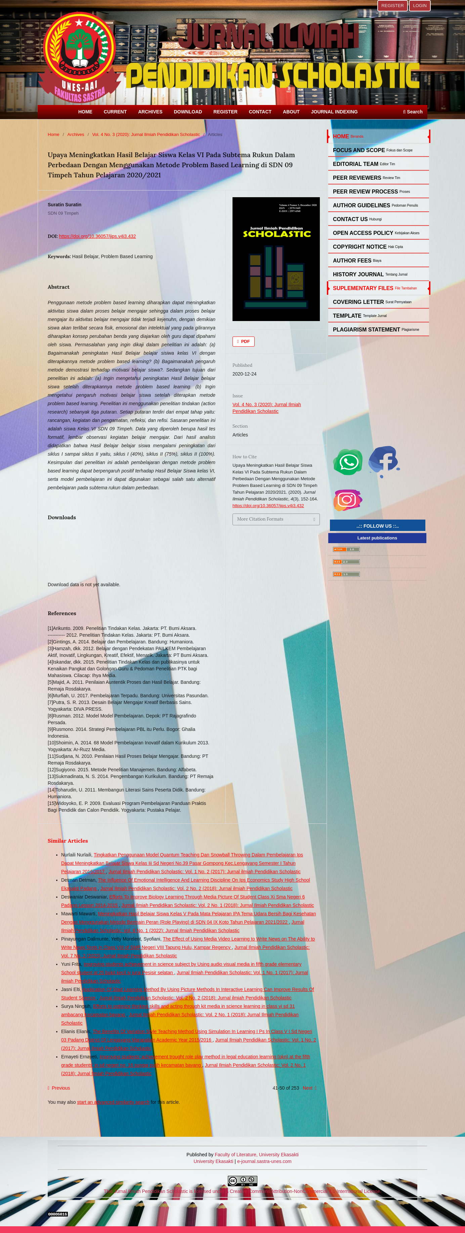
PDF (245, 341)
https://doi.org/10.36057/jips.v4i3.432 (97, 236)
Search (413, 111)
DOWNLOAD (188, 111)
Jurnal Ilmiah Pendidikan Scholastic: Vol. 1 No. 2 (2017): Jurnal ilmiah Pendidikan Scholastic (205, 871)
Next (307, 1088)
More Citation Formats (260, 519)
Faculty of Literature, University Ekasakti (257, 1154)
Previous (61, 1088)
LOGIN (420, 5)
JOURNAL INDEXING (334, 111)
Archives (76, 134)
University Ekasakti (213, 1161)
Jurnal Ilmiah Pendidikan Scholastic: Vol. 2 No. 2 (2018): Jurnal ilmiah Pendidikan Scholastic (196, 888)
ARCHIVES (150, 111)
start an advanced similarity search (113, 1102)
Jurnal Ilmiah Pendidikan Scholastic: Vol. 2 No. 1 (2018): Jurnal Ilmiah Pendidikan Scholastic (218, 905)
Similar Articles (68, 840)
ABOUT (291, 111)
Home (53, 134)
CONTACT (260, 111)
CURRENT (115, 111)
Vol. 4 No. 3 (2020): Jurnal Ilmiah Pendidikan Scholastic (146, 134)
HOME (85, 111)
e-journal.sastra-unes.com (264, 1161)
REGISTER (225, 111)
